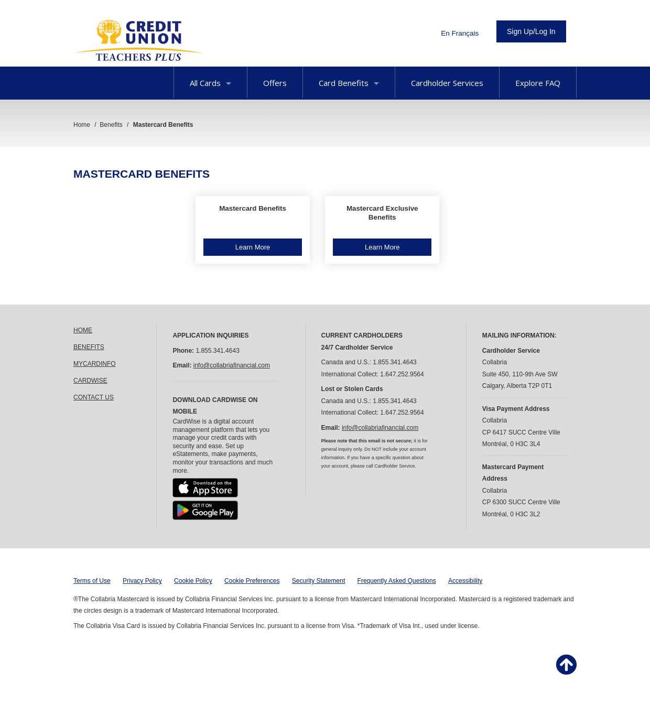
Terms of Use (92, 580)
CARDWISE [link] (90, 380)
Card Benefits (349, 83)
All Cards (210, 83)
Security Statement (318, 580)
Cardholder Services (447, 83)
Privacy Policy (142, 580)
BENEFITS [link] (88, 347)
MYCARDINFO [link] (94, 363)
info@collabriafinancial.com (231, 365)
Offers (275, 83)
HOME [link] (82, 330)
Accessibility (465, 580)
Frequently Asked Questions (397, 580)
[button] (253, 230)
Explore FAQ (537, 83)
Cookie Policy (193, 580)
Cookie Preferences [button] (251, 580)
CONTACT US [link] (93, 397)
